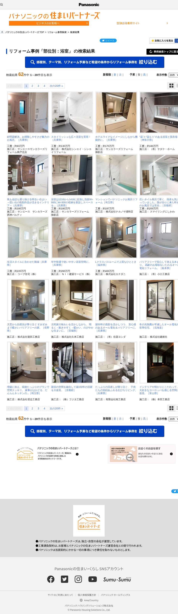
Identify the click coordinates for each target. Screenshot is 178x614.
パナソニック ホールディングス (115, 594)
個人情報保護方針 (87, 594)
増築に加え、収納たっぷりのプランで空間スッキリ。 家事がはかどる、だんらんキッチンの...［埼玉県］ (28, 390)
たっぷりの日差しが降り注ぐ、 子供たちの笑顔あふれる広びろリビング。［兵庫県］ (116, 390)
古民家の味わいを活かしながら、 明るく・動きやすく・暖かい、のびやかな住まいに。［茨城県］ (72, 327)
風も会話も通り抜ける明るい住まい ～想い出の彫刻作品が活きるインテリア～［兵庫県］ (28, 202)
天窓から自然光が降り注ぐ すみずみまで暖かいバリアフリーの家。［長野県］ (28, 327)
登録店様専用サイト (128, 23)
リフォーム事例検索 (57, 32)
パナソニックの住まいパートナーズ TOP (24, 32)
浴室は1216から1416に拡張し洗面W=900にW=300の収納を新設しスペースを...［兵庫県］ (72, 202)
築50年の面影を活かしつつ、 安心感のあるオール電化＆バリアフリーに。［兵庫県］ (116, 327)
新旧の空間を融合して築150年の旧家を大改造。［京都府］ (72, 388)
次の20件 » (56, 85)
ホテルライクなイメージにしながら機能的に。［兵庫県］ (116, 138)
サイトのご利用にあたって (60, 594)
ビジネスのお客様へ (48, 23)
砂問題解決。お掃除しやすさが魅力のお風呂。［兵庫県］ (28, 138)
